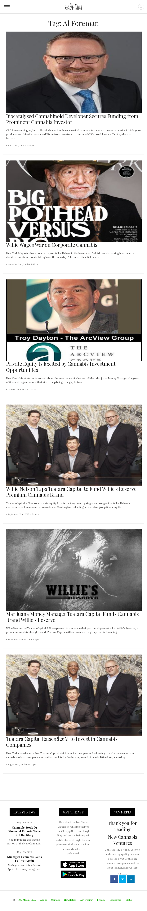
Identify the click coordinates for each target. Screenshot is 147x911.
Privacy (101, 899)
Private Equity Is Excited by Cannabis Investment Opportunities (61, 366)
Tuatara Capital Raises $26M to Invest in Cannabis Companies (62, 741)
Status (129, 899)
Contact (55, 899)
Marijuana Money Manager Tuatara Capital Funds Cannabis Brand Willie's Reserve (72, 617)
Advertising (86, 899)
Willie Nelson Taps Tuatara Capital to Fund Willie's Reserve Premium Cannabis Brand (71, 491)
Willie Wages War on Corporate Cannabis (51, 244)
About (43, 899)
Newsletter (70, 899)
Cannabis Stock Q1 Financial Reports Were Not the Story (24, 831)
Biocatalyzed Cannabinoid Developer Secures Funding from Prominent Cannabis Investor (72, 119)
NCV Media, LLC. (26, 899)
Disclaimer (115, 899)
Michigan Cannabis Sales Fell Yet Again (24, 859)
